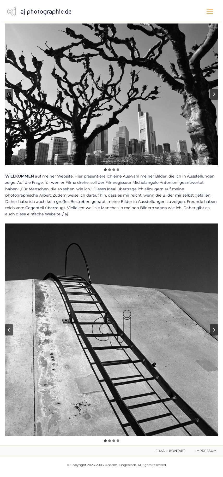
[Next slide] (214, 94)
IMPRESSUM (205, 451)
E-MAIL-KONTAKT (170, 451)
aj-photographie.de (46, 11)
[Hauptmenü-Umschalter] (209, 12)
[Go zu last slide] (9, 94)
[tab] (105, 169)
